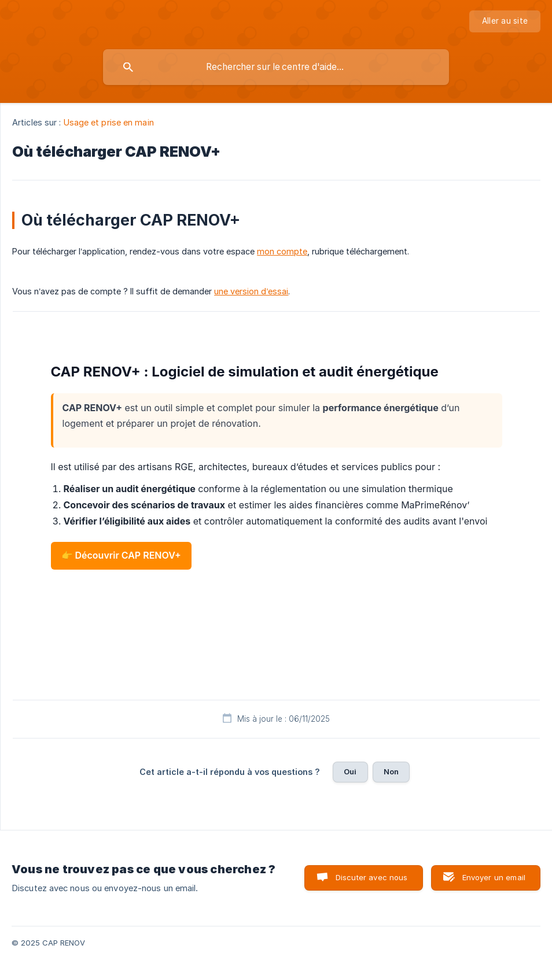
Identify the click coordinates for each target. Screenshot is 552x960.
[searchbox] (276, 67)
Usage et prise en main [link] (109, 122)
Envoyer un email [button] (493, 877)
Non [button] (391, 771)
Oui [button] (350, 771)
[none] (504, 21)
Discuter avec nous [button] (372, 877)
